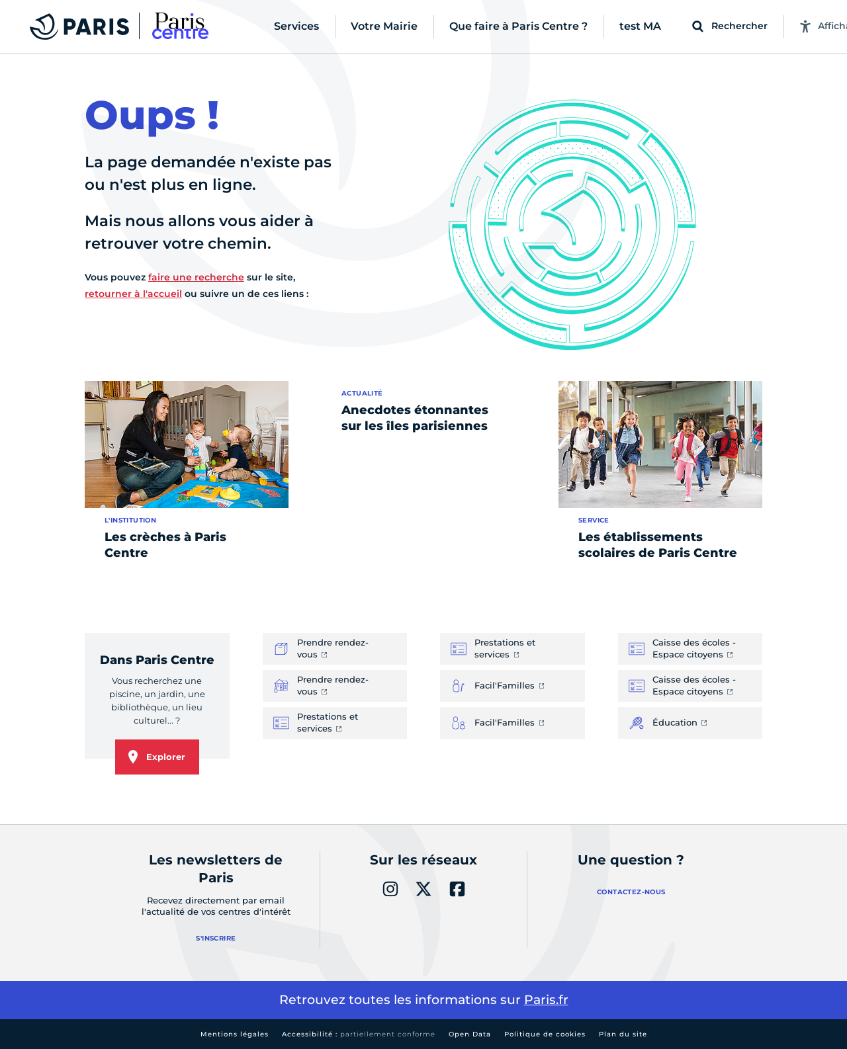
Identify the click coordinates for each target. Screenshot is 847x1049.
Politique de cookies (545, 1034)
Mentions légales (235, 1034)
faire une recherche (196, 277)
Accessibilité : (358, 1034)
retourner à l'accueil (133, 293)
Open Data (470, 1034)
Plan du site (623, 1034)
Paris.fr (546, 999)
